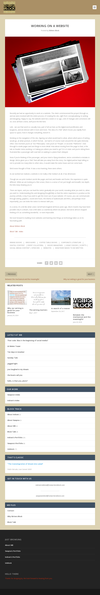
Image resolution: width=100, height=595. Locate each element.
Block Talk (11, 432)
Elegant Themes (20, 592)
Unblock (10, 449)
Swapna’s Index (13, 395)
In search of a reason (60, 308)
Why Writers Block (14, 516)
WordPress (40, 592)
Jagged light (12, 363)
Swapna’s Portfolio (13, 551)
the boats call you (14, 375)
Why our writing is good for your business (15, 310)
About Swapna (13, 420)
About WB (11, 426)
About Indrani (13, 414)
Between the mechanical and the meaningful (81, 317)
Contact (10, 511)
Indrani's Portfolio (14, 437)
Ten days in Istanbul (15, 352)
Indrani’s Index (13, 400)
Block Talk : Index (16, 231)
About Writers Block (17, 226)
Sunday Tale (12, 358)
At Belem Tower (13, 346)
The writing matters (38, 310)
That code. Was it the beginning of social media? (27, 340)
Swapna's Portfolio (15, 443)
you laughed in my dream (18, 369)
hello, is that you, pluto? (17, 381)
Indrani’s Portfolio (12, 557)
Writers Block (54, 30)
